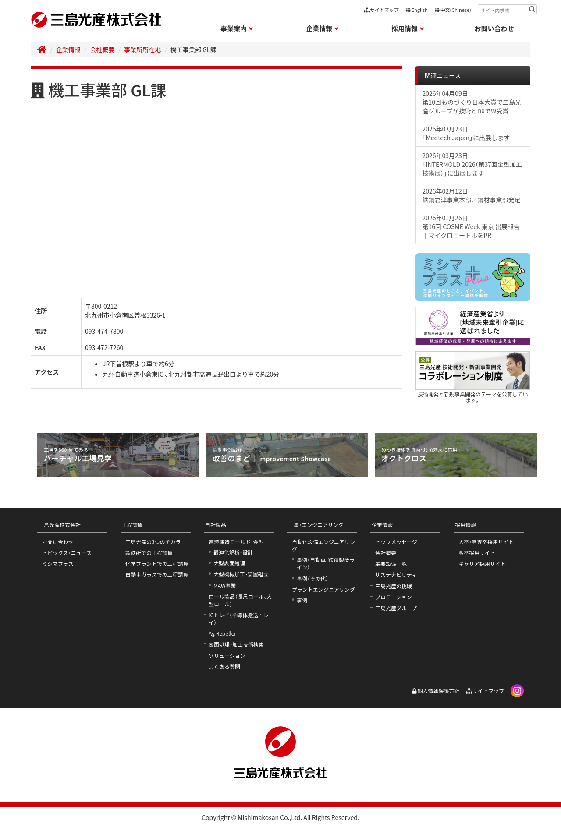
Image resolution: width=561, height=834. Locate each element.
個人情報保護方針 (435, 690)
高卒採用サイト (476, 552)
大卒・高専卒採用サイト (486, 541)
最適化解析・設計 (233, 552)
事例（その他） (312, 578)
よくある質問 (224, 666)
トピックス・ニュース (67, 552)
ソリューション (227, 655)
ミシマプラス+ (59, 563)
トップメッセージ (396, 541)
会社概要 (102, 49)
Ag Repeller (222, 633)
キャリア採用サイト (482, 563)
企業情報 (68, 49)
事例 (302, 600)
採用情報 (465, 524)
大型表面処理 (229, 563)
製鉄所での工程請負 (149, 552)
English (416, 9)
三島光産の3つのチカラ (153, 541)
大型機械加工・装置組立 (241, 574)
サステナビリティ (396, 574)
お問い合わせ (494, 28)
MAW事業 (224, 585)
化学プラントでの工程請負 (156, 563)
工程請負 (132, 524)
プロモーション (393, 597)
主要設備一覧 (391, 563)
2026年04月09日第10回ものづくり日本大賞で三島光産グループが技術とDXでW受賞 (472, 102)
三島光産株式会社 (60, 524)
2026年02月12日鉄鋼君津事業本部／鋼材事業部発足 (472, 195)
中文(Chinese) (452, 9)
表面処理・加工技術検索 (236, 644)
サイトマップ (381, 9)
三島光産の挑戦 (393, 586)
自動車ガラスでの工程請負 (156, 574)
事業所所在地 (142, 49)
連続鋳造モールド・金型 (236, 541)
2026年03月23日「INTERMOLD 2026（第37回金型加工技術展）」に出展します (472, 164)
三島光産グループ (396, 607)
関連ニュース (443, 75)
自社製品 (215, 524)
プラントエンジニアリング (323, 589)
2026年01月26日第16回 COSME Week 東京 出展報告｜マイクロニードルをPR (471, 226)
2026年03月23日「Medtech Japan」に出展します (466, 133)
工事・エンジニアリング (316, 524)
